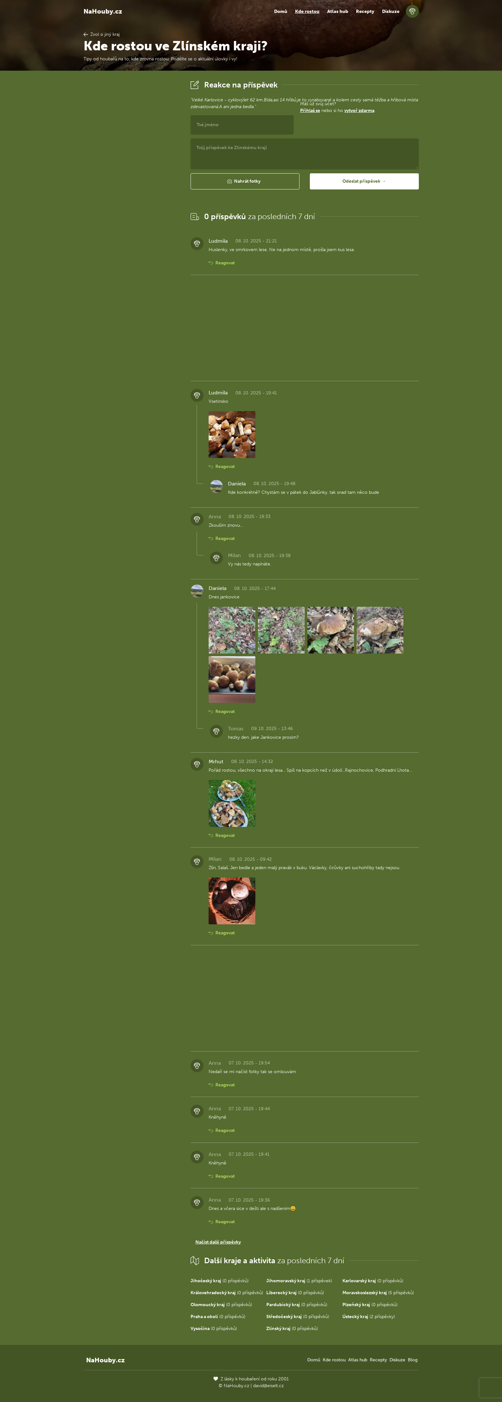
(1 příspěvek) (299, 1281)
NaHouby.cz (103, 11)
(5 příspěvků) (378, 1292)
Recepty (365, 11)
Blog (413, 1360)
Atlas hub (337, 11)
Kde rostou (307, 11)
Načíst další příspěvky (218, 1242)
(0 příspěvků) (220, 1281)
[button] (245, 181)
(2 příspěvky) (368, 1316)
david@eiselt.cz (268, 1385)
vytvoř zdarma (359, 110)
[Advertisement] (132, 175)
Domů (280, 11)
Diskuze (390, 11)
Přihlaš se (310, 110)
